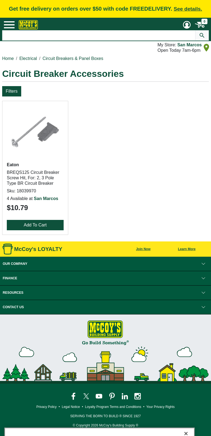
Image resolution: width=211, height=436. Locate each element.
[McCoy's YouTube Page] (99, 396)
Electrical (28, 58)
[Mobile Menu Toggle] (9, 25)
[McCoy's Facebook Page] (74, 396)
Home (8, 58)
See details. (188, 9)
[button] (105, 264)
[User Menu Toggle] (187, 25)
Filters (12, 91)
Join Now (143, 249)
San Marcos (189, 45)
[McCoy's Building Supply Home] (28, 25)
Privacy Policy (46, 407)
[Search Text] (99, 35)
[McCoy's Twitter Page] (86, 396)
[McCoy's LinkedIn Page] (125, 396)
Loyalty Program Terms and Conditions (113, 407)
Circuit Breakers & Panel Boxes (73, 58)
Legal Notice (71, 407)
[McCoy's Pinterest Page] (112, 396)
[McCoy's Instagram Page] (137, 396)
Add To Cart (35, 225)
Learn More (187, 249)
